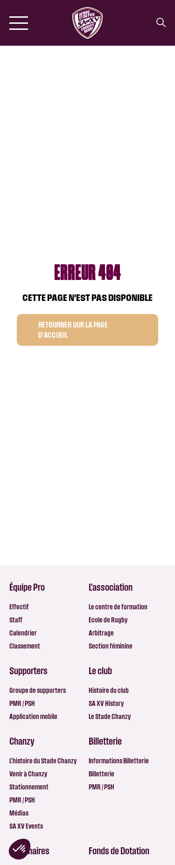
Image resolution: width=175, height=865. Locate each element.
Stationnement (29, 787)
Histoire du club (109, 690)
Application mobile (33, 716)
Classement (24, 646)
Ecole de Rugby (108, 620)
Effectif (19, 607)
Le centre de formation (118, 607)
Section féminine (111, 646)
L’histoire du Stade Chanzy (43, 761)
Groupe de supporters (37, 690)
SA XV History (106, 703)
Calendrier (23, 633)
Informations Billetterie (119, 761)
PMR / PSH (22, 703)
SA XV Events (26, 826)
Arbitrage (101, 633)
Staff (15, 620)
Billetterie (101, 774)
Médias (18, 813)
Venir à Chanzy (28, 774)
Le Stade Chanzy (110, 716)
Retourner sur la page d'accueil (73, 330)
